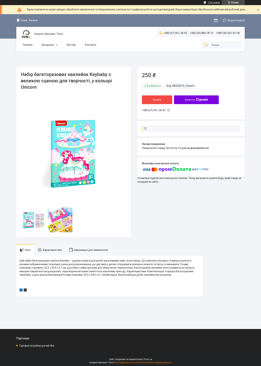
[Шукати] (206, 45)
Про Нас (71, 44)
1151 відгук (214, 2)
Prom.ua (148, 359)
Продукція (48, 44)
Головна (27, 44)
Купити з (196, 99)
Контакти (90, 44)
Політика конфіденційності (158, 362)
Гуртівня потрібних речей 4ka (37, 345)
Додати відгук (236, 20)
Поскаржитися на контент (129, 362)
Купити (157, 99)
